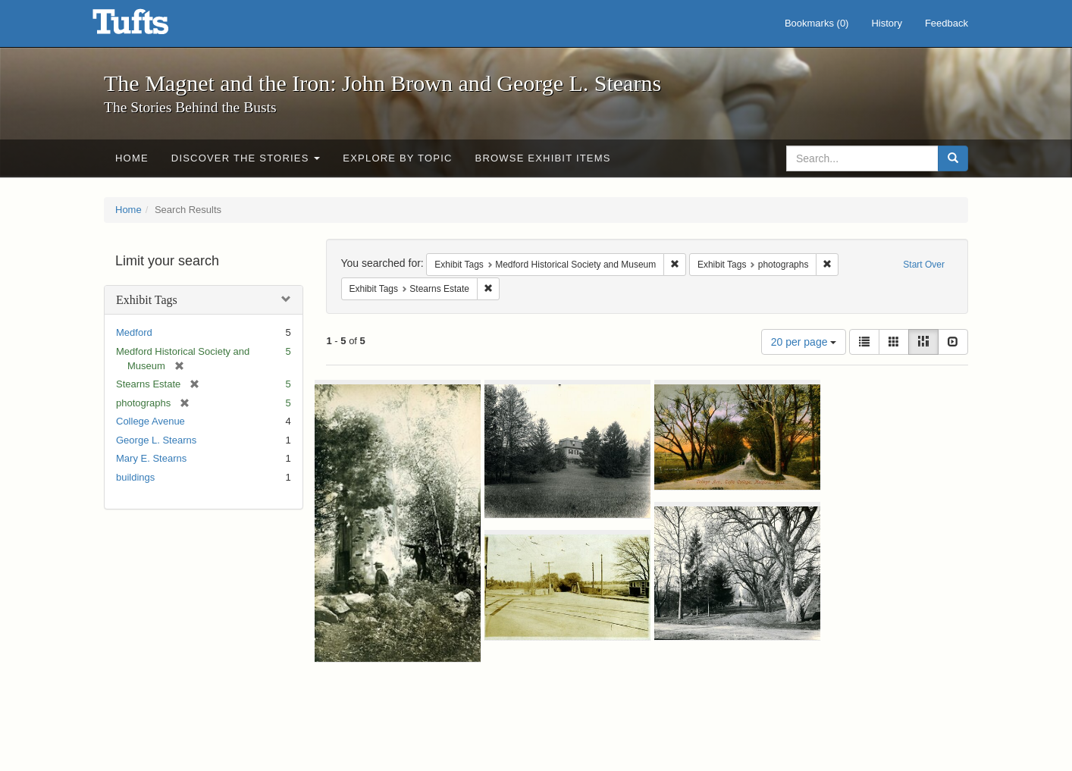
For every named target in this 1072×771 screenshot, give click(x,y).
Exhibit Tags (146, 299)
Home (132, 158)
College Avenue (150, 421)
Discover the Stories (246, 158)
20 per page (804, 342)
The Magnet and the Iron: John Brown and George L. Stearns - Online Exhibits (149, 26)
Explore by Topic (397, 158)
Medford (134, 332)
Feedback (946, 23)
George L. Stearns (156, 440)
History (886, 23)
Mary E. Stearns (151, 458)
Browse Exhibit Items (543, 158)
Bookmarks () (817, 23)
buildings (135, 477)
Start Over (924, 264)
